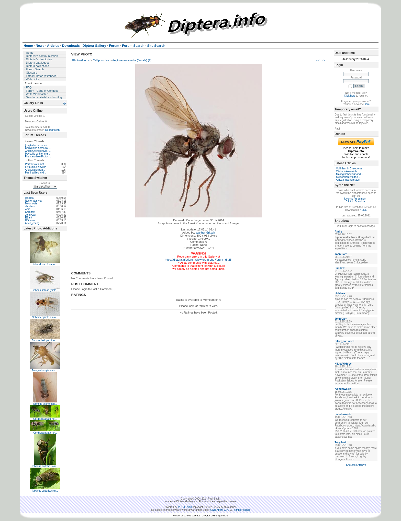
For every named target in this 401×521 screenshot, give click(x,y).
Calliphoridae (101, 60)
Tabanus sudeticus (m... (45, 466)
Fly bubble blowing (35, 167)
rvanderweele (343, 389)
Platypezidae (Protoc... (38, 156)
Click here (349, 95)
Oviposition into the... (348, 177)
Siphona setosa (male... (44, 290)
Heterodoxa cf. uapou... (45, 264)
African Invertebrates (348, 179)
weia (27, 209)
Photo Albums (81, 60)
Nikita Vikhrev (343, 363)
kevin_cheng (32, 223)
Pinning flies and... (35, 172)
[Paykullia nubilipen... (37, 145)
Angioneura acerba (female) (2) (131, 60)
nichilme (340, 293)
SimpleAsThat (242, 509)
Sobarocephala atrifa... (45, 317)
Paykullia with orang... (37, 153)
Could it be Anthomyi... (38, 148)
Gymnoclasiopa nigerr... (44, 340)
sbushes (30, 206)
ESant (28, 217)
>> (323, 60)
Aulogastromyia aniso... (45, 370)
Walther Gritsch (205, 232)
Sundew (339, 268)
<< (318, 60)
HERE (363, 210)
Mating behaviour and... (349, 174)
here (367, 104)
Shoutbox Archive (356, 465)
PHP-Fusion (185, 507)
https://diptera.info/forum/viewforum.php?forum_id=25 (198, 259)
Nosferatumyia (33, 200)
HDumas (30, 220)
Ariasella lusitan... (35, 169)
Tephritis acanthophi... (44, 403)
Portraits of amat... (35, 164)
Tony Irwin (341, 442)
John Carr (30, 214)
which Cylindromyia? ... (38, 150)
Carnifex (30, 212)
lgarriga (29, 197)
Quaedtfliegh (52, 130)
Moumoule (31, 203)
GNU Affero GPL (219, 509)
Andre (338, 231)
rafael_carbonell (344, 341)
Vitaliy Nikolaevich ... (348, 171)
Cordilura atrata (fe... (45, 419)
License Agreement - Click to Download (356, 200)
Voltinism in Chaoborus (349, 168)
